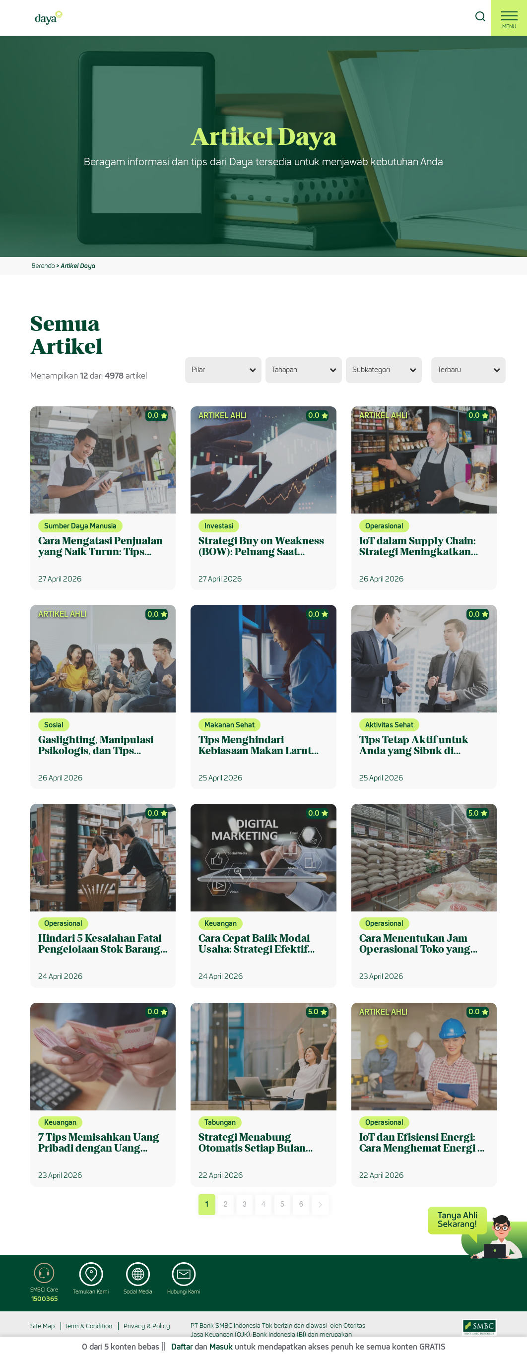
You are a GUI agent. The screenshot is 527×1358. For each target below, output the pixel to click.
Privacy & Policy (147, 1326)
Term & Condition (88, 1326)
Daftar (182, 1347)
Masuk (221, 1347)
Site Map (42, 1326)
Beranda (43, 265)
